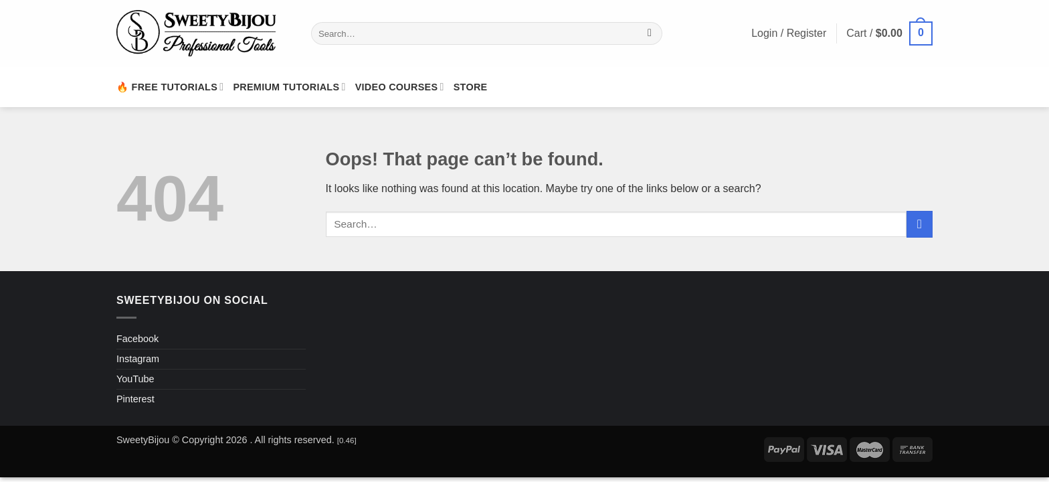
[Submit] (650, 33)
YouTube (135, 379)
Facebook (137, 338)
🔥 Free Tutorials (169, 86)
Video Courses (399, 86)
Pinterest (135, 399)
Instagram (137, 358)
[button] (889, 34)
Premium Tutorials (289, 86)
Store (471, 87)
